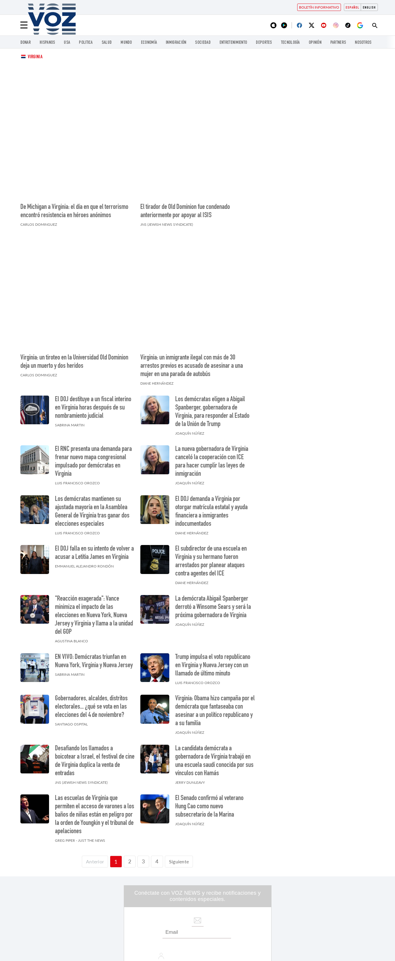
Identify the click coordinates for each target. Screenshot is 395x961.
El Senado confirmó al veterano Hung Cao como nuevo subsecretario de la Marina (209, 730)
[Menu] (23, 25)
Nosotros (363, 43)
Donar (25, 43)
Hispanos (47, 43)
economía (149, 43)
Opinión (315, 43)
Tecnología (290, 43)
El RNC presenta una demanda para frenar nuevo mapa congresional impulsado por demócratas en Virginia (93, 386)
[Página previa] (93, 785)
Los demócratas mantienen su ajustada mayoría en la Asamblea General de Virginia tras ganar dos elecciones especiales (92, 435)
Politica (85, 43)
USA (67, 43)
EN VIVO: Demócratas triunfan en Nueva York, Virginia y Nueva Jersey (94, 585)
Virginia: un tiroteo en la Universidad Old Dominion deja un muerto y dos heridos (74, 286)
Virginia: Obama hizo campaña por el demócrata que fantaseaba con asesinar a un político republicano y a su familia (215, 635)
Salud (107, 43)
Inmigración (176, 43)
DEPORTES (264, 43)
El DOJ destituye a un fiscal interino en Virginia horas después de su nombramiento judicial (93, 331)
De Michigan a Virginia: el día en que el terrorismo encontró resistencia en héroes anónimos (74, 173)
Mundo (126, 43)
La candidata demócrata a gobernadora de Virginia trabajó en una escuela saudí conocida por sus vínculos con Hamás (214, 685)
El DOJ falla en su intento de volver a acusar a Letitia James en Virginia (94, 477)
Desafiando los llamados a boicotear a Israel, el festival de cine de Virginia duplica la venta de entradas (94, 685)
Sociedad (202, 43)
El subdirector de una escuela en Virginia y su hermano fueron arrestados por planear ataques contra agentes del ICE (211, 485)
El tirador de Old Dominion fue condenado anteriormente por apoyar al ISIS (185, 173)
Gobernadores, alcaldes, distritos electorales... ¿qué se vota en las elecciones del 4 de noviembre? (91, 631)
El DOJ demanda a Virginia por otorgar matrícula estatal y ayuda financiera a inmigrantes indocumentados (211, 435)
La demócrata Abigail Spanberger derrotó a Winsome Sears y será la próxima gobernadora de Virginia (213, 531)
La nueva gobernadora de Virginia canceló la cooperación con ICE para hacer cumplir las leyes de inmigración (211, 386)
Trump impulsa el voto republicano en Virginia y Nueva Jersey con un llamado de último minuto (212, 589)
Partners (338, 43)
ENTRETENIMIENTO (233, 43)
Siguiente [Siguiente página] (180, 785)
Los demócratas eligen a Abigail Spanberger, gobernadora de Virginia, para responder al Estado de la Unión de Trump (212, 335)
